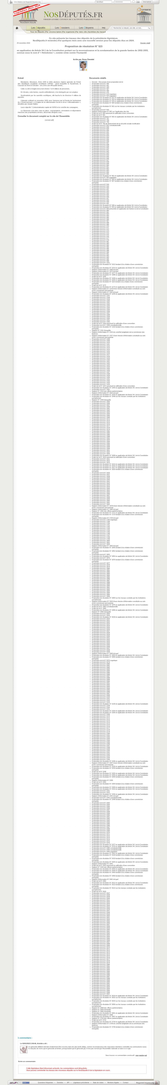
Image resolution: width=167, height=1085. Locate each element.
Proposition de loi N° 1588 (101, 436)
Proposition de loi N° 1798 (101, 537)
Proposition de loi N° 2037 (101, 648)
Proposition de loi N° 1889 (101, 584)
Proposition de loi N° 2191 (101, 752)
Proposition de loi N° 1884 (101, 575)
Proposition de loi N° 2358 (101, 811)
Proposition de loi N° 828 (100, 127)
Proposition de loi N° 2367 (101, 827)
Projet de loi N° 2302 (99, 782)
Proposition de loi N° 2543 (101, 903)
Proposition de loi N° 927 (100, 198)
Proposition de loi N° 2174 (101, 723)
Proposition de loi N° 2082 (101, 667)
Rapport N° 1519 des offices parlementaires (107, 391)
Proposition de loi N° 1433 (101, 382)
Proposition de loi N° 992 (100, 256)
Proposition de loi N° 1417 (101, 355)
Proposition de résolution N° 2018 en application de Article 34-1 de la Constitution (120, 617)
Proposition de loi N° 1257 (101, 313)
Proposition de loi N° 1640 (101, 480)
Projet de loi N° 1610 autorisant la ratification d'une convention (113, 457)
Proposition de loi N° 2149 (101, 705)
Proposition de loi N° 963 (100, 214)
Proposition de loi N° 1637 (101, 474)
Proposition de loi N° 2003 (101, 613)
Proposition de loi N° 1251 (101, 302)
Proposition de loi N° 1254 (101, 308)
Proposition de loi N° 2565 (101, 938)
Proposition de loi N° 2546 (101, 909)
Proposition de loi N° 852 (100, 169)
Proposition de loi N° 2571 (101, 949)
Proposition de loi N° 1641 (101, 481)
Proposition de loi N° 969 (100, 224)
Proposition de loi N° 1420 (101, 360)
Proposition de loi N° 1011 (101, 262)
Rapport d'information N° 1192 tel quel (105, 292)
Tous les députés (37, 32)
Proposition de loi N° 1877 (101, 563)
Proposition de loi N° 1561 (101, 408)
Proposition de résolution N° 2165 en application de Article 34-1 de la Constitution (120, 712)
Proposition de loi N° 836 (100, 141)
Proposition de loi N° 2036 (101, 646)
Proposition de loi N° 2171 (101, 718)
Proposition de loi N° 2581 (101, 966)
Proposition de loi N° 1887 (101, 580)
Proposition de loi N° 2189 (101, 749)
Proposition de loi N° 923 (100, 191)
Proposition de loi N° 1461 (101, 389)
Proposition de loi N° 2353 (101, 803)
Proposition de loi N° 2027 (101, 631)
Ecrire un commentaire (26, 1061)
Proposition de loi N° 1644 (101, 487)
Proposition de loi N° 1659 (101, 499)
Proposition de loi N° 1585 (101, 434)
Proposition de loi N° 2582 (101, 968)
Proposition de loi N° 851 (100, 167)
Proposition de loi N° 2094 (101, 688)
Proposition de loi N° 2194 (101, 758)
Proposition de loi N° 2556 (101, 923)
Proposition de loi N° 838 (100, 144)
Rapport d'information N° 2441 (102, 864)
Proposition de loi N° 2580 (101, 964)
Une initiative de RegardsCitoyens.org (27, 2)
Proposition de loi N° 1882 (101, 572)
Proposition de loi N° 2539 (101, 897)
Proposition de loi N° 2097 (101, 693)
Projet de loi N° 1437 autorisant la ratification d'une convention (113, 386)
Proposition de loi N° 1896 (101, 596)
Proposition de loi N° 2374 (101, 839)
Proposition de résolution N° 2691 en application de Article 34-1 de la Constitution (120, 1013)
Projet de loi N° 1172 (99, 285)
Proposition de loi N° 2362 (101, 818)
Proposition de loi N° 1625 (101, 473)
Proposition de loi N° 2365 (101, 824)
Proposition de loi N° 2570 (101, 947)
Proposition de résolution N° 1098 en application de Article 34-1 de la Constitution (120, 275)
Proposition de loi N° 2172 (101, 719)
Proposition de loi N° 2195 (101, 759)
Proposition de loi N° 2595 (101, 990)
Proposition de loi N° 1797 (101, 535)
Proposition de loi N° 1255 (101, 309)
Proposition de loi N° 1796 (101, 533)
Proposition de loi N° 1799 (101, 539)
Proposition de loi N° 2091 (101, 683)
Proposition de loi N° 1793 (101, 528)
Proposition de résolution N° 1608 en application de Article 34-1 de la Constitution (120, 455)
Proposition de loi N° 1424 (101, 367)
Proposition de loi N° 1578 (101, 427)
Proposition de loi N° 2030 (101, 636)
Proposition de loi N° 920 (100, 188)
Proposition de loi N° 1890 (101, 586)
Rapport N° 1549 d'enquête (101, 400)
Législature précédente (81, 1082)
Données (60, 1082)
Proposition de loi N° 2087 (101, 676)
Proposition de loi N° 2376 (101, 843)
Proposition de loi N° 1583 (101, 433)
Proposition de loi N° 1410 (101, 342)
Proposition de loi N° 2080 (101, 664)
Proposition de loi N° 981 (100, 242)
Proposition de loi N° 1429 (101, 375)
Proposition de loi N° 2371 (101, 834)
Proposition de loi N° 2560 (101, 930)
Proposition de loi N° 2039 (101, 652)
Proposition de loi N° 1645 (101, 488)
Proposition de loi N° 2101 (101, 698)
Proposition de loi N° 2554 (101, 919)
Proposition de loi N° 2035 (101, 645)
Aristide (40, 1043)
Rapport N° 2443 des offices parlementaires (107, 867)
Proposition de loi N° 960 (100, 210)
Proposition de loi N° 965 (100, 217)
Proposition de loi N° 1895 (101, 594)
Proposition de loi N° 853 (100, 170)
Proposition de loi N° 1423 (101, 365)
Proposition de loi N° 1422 (101, 363)
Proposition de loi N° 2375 (101, 841)
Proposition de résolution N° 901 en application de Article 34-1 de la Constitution (119, 176)
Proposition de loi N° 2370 (101, 832)
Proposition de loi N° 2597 (101, 994)
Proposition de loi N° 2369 (101, 831)
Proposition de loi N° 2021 (101, 620)
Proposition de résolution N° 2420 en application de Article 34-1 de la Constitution (120, 862)
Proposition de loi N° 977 (100, 238)
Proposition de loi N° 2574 (101, 954)
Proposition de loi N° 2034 (101, 643)
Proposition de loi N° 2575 (101, 956)
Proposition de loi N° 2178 (101, 730)
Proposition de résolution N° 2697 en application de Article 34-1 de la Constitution (120, 1016)
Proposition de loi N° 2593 (101, 987)
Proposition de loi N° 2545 (101, 907)
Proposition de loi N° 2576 (101, 957)
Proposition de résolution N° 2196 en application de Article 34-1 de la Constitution (120, 761)
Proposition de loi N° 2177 (101, 728)
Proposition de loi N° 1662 (101, 504)
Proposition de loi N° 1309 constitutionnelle (106, 325)
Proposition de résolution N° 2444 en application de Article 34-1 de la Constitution (120, 869)
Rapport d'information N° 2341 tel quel (105, 796)
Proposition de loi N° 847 (100, 160)
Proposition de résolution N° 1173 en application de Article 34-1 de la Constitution (120, 287)
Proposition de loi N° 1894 (101, 593)
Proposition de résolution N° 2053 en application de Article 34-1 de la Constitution (120, 655)
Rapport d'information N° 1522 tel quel (105, 393)
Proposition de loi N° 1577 (101, 426)
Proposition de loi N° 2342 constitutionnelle (106, 798)
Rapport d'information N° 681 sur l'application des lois (110, 111)
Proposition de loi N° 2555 (101, 921)
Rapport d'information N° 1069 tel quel (105, 269)
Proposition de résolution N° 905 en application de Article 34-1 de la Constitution (119, 179)
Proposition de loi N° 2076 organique (104, 660)
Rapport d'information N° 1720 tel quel (105, 518)
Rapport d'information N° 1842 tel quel (105, 546)
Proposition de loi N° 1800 (101, 540)
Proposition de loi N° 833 (100, 136)
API (68, 1082)
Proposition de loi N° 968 (100, 223)
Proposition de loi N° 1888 (101, 582)
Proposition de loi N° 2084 (101, 671)
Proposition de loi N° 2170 (101, 716)
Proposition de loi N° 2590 (101, 982)
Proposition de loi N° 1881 (101, 570)
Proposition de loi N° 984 (100, 245)
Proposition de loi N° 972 (100, 229)
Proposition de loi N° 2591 (101, 983)
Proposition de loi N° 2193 (101, 756)
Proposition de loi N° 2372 (101, 836)
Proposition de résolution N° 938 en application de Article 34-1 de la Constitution (119, 205)
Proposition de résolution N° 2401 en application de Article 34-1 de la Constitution (120, 853)
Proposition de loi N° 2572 (101, 950)
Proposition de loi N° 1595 (101, 443)
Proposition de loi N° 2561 (101, 931)
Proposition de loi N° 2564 (101, 936)
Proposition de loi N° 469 (100, 90)
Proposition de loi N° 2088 (101, 678)
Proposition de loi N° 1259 (101, 316)
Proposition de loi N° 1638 (101, 476)
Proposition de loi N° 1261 (101, 320)
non (137, 1055)
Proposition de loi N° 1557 (101, 405)
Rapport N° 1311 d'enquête (101, 330)
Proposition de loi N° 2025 (101, 627)
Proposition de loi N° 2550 (101, 916)
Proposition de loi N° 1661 (101, 502)
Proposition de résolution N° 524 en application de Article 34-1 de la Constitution (119, 99)
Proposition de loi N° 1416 (101, 353)
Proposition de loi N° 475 (100, 92)
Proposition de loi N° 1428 (101, 374)
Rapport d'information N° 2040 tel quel (105, 653)
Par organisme (69, 32)
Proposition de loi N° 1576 (101, 424)
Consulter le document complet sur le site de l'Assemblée (44, 116)
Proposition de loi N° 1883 (101, 573)
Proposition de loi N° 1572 (101, 419)
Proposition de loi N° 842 (100, 151)
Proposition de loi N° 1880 (101, 568)
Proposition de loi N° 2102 (101, 700)
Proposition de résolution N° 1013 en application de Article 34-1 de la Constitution (120, 268)
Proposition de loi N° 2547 (101, 910)
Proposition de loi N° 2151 (101, 709)
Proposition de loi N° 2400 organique (104, 851)
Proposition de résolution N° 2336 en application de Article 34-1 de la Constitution (120, 794)
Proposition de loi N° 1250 (101, 301)
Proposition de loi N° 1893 (101, 591)
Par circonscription (53, 32)
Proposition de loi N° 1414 (101, 349)
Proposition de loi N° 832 (100, 134)
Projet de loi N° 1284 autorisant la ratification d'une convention (113, 323)
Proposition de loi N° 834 (100, 137)
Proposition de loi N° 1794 (101, 530)
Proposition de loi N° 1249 (101, 299)
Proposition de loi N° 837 (100, 143)
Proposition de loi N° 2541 (101, 900)
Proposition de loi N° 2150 (101, 707)
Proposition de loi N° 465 (100, 87)
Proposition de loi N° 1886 (101, 579)
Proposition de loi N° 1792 (101, 527)
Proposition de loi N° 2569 (101, 945)
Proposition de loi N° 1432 (101, 381)
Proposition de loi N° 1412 (101, 346)
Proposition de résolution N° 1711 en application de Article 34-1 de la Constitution (120, 513)
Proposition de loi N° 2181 (101, 735)
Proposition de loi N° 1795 (101, 532)
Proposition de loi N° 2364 (101, 822)
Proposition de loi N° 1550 (101, 401)
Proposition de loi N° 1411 (101, 344)
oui (145, 1055)
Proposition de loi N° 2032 (101, 639)
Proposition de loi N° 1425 (101, 368)
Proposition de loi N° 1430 (101, 377)
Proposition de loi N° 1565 (101, 415)
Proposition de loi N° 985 (100, 247)
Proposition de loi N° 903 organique (104, 177)
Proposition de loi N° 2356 (101, 808)
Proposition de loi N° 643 (100, 110)
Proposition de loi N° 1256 (101, 311)
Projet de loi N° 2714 (99, 1020)
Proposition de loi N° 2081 (101, 665)
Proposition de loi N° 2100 (101, 697)
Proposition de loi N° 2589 (101, 980)
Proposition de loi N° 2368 (101, 829)
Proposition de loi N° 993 (100, 257)
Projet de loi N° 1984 (99, 608)
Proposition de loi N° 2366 (101, 825)
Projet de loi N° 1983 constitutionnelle (105, 606)
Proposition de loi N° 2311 (101, 791)
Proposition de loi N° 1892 (101, 589)
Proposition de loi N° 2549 (101, 914)
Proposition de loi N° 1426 (101, 370)
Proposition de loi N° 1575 (101, 422)
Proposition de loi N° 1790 (101, 523)
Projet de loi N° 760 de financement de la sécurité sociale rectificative (116, 123)
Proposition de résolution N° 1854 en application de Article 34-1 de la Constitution (120, 556)
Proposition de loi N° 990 (100, 252)
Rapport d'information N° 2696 (102, 1015)
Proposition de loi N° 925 (100, 195)
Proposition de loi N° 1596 (101, 445)
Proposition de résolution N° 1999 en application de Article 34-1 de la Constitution (120, 610)
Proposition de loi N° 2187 (101, 745)
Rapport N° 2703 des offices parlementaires (107, 1018)
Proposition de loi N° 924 (100, 193)
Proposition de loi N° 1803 (101, 544)
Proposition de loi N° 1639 (101, 478)
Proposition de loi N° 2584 (101, 971)
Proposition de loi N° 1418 (101, 356)
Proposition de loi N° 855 (100, 174)
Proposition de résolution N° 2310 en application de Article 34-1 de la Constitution (120, 789)
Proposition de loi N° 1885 (101, 577)
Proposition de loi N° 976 (100, 236)
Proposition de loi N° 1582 (101, 431)
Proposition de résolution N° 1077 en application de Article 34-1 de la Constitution (120, 273)
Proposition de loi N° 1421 (101, 361)
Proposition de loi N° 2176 (101, 726)
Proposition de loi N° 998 (100, 261)
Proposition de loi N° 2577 (101, 959)
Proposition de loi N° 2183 (101, 738)
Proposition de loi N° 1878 (101, 565)
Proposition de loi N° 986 (100, 249)
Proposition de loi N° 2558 (101, 926)
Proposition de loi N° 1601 (101, 450)
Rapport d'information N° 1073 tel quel (105, 271)
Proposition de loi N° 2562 (101, 933)
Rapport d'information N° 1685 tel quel (105, 509)
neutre (141, 1055)
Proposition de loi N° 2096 (101, 692)
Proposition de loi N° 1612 (101, 461)
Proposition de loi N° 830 (100, 130)
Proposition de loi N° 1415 (101, 351)
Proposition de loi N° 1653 (101, 490)
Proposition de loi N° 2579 (101, 963)
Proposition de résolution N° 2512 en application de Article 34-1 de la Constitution (120, 883)
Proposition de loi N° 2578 (101, 961)
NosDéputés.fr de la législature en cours (94, 1070)
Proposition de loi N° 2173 (101, 721)
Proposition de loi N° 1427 (101, 372)
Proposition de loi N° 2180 (101, 733)
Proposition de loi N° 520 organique (104, 96)
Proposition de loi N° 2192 (101, 754)
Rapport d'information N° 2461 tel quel (105, 879)
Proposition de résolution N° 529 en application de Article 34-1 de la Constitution (119, 101)
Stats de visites (98, 1082)
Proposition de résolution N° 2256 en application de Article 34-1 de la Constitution (120, 775)
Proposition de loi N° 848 (100, 162)
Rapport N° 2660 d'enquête (101, 1011)
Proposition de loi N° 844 (100, 155)
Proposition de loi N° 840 (100, 148)
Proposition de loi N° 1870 (101, 558)
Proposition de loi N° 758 (100, 120)
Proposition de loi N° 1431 (101, 379)
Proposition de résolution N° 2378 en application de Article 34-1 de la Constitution (120, 846)
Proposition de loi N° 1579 (101, 429)
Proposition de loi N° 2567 (101, 942)
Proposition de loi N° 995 (100, 259)
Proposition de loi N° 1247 (101, 295)
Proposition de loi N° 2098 (101, 695)
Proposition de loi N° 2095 (101, 690)
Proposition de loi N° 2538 (101, 895)
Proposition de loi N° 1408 (101, 339)
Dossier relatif (145, 43)
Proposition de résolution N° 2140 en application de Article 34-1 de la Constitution (120, 704)
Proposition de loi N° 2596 (101, 992)
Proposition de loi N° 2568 (101, 943)
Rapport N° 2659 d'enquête (101, 1009)
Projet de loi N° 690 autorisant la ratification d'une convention (113, 113)
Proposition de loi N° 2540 (101, 898)
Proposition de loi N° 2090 (101, 681)
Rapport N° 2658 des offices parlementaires (107, 1008)
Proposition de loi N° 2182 (101, 737)
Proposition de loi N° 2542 (101, 902)
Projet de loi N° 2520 (99, 891)
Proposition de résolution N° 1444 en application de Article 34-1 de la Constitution (120, 388)
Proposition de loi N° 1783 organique (104, 520)
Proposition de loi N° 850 (100, 165)
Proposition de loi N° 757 (100, 118)
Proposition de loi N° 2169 (101, 714)
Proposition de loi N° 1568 (101, 417)
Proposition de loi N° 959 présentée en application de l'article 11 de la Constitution (120, 209)
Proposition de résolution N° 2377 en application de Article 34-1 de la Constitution (120, 844)
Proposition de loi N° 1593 (101, 440)
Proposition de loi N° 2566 (101, 940)
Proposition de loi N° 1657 (101, 495)
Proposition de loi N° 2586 (101, 975)
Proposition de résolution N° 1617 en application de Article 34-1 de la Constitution (120, 467)
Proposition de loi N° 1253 (101, 306)
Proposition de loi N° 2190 (101, 751)
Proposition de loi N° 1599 (101, 448)
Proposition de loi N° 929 (100, 200)
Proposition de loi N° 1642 (101, 483)
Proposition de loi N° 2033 (101, 641)
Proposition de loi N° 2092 (101, 685)
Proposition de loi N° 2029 (101, 634)
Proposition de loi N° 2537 (101, 893)
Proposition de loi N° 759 (100, 122)
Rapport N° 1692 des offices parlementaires (107, 511)
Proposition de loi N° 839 (100, 146)
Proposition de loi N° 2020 (101, 619)
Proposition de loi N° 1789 (101, 521)
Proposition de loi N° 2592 (101, 985)
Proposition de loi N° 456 (100, 84)
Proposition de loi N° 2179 (101, 732)
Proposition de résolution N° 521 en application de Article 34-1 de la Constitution (119, 97)
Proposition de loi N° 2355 (101, 806)
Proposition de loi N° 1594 (101, 441)
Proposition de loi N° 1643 (101, 485)
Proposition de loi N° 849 (100, 163)
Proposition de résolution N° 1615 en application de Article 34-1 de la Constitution (120, 466)
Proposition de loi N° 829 (100, 129)
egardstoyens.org (145, 1083)
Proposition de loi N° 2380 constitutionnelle (106, 848)
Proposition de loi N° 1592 (101, 438)
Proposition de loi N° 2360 (101, 815)
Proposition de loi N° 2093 (101, 686)
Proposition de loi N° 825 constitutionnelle (106, 125)
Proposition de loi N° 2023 (101, 624)
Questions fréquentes (45, 1082)
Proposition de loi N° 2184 (101, 740)
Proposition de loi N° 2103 (101, 702)
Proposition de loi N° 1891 (101, 587)
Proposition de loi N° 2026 (101, 629)
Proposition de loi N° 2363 (101, 820)
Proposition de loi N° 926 (100, 196)
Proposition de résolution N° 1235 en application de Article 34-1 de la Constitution (120, 294)
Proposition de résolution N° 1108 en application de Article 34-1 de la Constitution (120, 278)
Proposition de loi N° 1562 (101, 410)
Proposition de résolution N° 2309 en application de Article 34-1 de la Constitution (120, 787)
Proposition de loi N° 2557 (101, 924)
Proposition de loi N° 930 (100, 202)
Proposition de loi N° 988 (100, 250)
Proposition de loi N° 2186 (101, 744)
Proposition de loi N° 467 (100, 89)
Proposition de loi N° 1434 (101, 384)
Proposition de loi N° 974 (100, 233)
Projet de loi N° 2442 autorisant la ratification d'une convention (113, 865)
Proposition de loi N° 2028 (101, 632)
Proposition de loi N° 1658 (101, 497)
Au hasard (101, 32)
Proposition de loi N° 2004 (101, 615)
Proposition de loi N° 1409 (101, 341)
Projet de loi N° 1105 (99, 276)
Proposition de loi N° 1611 (101, 459)
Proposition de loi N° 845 (100, 157)
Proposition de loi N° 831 (100, 132)
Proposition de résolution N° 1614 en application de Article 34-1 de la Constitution (120, 464)
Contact (125, 1082)
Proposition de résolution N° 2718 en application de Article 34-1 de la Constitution (120, 1022)
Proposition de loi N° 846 (100, 158)
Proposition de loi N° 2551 (101, 917)
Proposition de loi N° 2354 (101, 804)
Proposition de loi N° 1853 (101, 554)
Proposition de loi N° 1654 (101, 492)
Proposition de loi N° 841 (100, 150)
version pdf (49, 120)
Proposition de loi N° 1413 (101, 348)
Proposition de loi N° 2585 (101, 973)
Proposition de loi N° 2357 (101, 810)
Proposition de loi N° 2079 (101, 662)
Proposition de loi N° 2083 (101, 669)
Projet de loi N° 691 (98, 115)
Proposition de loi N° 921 (100, 190)
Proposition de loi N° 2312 (101, 792)
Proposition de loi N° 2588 (101, 978)
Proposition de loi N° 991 (100, 254)
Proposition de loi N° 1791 (101, 525)
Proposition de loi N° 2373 (101, 837)
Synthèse (92, 32)
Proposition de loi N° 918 (100, 184)
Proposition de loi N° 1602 (101, 452)
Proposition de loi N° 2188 (101, 747)
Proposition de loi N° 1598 (101, 447)
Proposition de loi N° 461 (100, 85)
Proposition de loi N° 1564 (101, 414)
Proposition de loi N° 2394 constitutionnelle (106, 850)
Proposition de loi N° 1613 (101, 462)
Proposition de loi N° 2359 (101, 813)
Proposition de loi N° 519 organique (104, 94)
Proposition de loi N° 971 (100, 228)
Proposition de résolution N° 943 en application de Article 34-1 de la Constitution (119, 207)
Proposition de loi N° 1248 (101, 297)
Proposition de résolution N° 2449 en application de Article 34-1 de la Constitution (120, 870)
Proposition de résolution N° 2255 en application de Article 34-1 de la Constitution (120, 773)
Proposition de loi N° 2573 (101, 952)
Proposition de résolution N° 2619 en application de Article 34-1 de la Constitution (120, 996)
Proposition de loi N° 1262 (101, 322)
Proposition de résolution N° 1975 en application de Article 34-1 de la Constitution (120, 605)
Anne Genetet (88, 59)
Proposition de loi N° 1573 (101, 421)
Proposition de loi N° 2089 (101, 679)
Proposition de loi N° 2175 (101, 725)
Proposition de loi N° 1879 (101, 566)
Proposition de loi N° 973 (100, 231)
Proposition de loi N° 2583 (101, 969)
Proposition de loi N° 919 (100, 186)
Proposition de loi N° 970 (100, 226)
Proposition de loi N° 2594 (101, 989)
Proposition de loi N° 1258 (101, 315)
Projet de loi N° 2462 (99, 881)
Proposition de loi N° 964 (100, 216)
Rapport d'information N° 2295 (102, 780)
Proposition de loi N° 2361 (101, 817)
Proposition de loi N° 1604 (101, 454)
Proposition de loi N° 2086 (101, 674)
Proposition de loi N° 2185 (101, 742)
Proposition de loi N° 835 (100, 139)
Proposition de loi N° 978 (100, 240)
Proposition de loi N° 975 (100, 235)
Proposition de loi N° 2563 (101, 935)
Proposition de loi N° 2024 (101, 626)
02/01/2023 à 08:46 (29, 1043)
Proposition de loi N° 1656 (101, 494)
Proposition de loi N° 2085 (101, 672)
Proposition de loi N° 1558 (101, 407)
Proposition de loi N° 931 (100, 203)
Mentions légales (113, 1082)
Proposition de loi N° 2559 (101, 928)
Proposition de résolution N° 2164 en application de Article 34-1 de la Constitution (120, 711)
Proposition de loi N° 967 (100, 221)
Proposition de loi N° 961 (100, 212)
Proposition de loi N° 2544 (101, 905)
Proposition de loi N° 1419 (101, 358)
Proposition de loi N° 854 (100, 172)
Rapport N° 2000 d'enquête (101, 612)
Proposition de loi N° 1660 (101, 500)
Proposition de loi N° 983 (100, 243)
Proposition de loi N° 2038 (101, 650)
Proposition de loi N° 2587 (101, 976)
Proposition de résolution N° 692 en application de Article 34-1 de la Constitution (119, 117)
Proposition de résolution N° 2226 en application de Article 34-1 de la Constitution (120, 766)
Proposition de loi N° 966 (100, 219)
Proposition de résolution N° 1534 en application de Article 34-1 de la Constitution (120, 394)
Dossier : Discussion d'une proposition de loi (107, 82)
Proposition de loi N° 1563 (101, 412)
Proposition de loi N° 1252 (101, 304)
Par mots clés (81, 32)
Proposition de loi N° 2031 (101, 638)
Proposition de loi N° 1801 (101, 542)
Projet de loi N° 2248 (99, 771)
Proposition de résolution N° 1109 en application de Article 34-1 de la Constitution (120, 280)
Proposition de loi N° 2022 (101, 622)
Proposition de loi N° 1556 (101, 403)
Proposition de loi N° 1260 (101, 318)
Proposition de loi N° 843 (100, 153)
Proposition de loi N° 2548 (101, 912)
